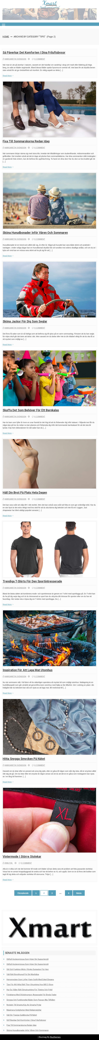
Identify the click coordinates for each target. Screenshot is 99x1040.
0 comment (38, 59)
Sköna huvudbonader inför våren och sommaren (35, 232)
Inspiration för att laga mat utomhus (27, 670)
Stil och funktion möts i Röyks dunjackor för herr (28, 969)
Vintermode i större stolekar (22, 856)
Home (6, 36)
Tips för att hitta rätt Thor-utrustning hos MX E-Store (30, 984)
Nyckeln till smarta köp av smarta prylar (24, 1005)
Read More (8, 76)
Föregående (23, 893)
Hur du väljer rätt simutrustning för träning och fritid (29, 990)
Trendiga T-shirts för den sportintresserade (32, 581)
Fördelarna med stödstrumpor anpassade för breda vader (31, 995)
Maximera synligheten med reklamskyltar (24, 1010)
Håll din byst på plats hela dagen (25, 492)
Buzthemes (55, 1037)
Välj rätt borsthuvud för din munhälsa (23, 974)
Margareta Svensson (14, 59)
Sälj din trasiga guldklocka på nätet (22, 1015)
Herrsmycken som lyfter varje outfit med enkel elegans (30, 979)
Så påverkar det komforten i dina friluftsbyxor (34, 52)
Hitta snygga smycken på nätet (24, 759)
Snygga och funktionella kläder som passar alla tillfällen (31, 1000)
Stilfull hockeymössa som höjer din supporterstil (27, 959)
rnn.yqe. (8, 863)
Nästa (78, 893)
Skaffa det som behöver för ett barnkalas (31, 410)
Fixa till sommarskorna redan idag (26, 141)
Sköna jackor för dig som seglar (25, 321)
